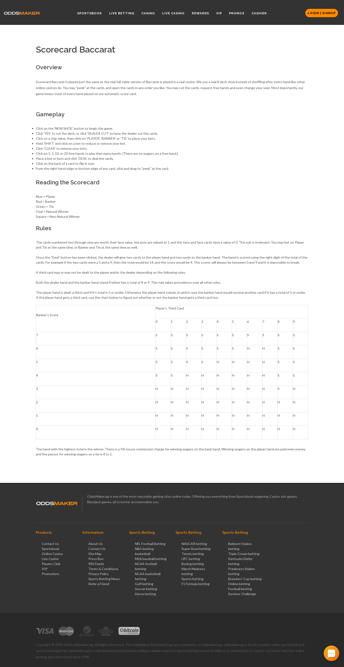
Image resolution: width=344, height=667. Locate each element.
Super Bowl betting (196, 549)
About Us (95, 544)
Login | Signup (322, 13)
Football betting (240, 589)
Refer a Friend (98, 584)
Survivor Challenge (242, 594)
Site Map (95, 554)
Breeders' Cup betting (245, 579)
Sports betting (193, 579)
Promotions (50, 574)
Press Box (95, 559)
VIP (45, 569)
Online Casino (52, 554)
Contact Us (50, 544)
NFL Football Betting (150, 544)
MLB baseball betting (151, 559)
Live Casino (50, 559)
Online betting (239, 584)
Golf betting (144, 584)
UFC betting (191, 559)
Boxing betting (193, 564)
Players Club (51, 564)
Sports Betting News (104, 579)
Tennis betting (193, 554)
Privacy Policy (98, 574)
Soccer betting (146, 589)
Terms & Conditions (103, 569)
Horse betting (145, 594)
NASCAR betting (194, 544)
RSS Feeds (96, 564)
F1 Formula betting (196, 584)
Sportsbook (50, 549)
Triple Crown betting (243, 554)
